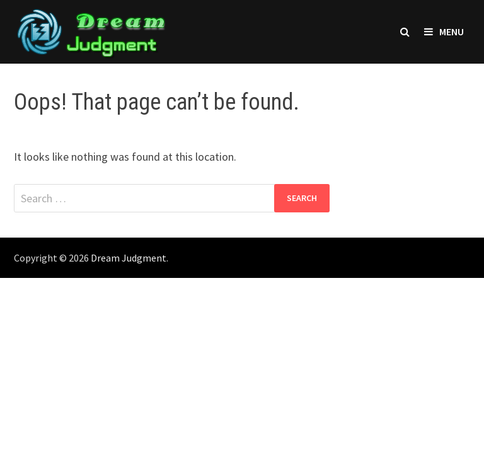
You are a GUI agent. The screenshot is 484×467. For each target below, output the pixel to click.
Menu (444, 31)
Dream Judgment (128, 257)
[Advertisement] (242, 372)
